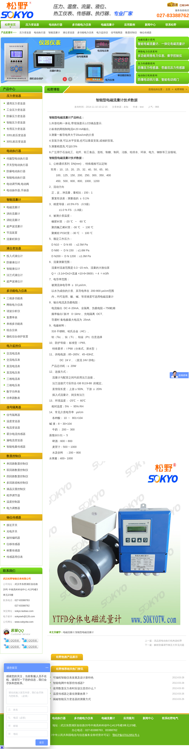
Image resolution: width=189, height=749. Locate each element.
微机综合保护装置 (17, 336)
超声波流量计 (15, 226)
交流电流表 (13, 353)
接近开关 (12, 525)
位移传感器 (13, 544)
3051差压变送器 (16, 141)
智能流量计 (54, 32)
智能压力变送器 (16, 122)
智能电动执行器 (16, 177)
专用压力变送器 (16, 128)
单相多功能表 (15, 323)
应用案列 (128, 718)
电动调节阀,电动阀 (18, 183)
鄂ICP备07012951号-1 (125, 734)
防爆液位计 (13, 262)
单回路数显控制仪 (17, 463)
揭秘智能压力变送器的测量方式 (72, 699)
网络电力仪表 (15, 304)
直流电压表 (13, 372)
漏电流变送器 (15, 440)
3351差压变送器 (16, 135)
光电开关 (12, 531)
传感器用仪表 (15, 556)
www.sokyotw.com (24, 622)
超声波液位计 (15, 281)
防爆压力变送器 (16, 116)
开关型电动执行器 (17, 164)
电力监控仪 (102, 32)
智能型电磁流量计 (60, 157)
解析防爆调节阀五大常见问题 (169, 645)
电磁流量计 (13, 207)
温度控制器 (13, 501)
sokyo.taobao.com (24, 611)
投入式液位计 (15, 255)
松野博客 (179, 89)
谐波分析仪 (13, 311)
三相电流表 (13, 378)
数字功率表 (13, 391)
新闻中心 (148, 718)
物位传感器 (145, 32)
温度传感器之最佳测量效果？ (70, 693)
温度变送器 (13, 421)
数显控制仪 (131, 32)
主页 (168, 89)
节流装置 (12, 232)
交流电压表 (13, 359)
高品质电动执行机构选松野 (168, 640)
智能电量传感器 (16, 446)
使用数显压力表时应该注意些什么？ (74, 688)
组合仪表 (12, 330)
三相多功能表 (15, 298)
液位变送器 (68, 32)
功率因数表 (13, 397)
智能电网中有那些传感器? (68, 682)
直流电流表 (13, 366)
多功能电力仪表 (85, 32)
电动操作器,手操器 (18, 190)
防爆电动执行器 (16, 171)
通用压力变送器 (16, 103)
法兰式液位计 (15, 275)
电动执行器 (40, 32)
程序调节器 (13, 495)
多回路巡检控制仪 (17, 482)
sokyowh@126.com (25, 616)
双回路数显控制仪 (17, 469)
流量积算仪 (13, 239)
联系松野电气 (170, 718)
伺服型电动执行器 (17, 158)
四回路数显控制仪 (17, 476)
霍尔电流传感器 (16, 433)
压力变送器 (25, 32)
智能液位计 (13, 268)
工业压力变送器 (16, 109)
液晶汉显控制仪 (16, 489)
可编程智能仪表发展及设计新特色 (73, 677)
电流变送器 (13, 427)
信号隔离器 (116, 32)
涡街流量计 (13, 213)
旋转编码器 (13, 537)
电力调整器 (13, 508)
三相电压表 (13, 385)
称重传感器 (13, 550)
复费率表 (12, 317)
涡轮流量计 (13, 219)
